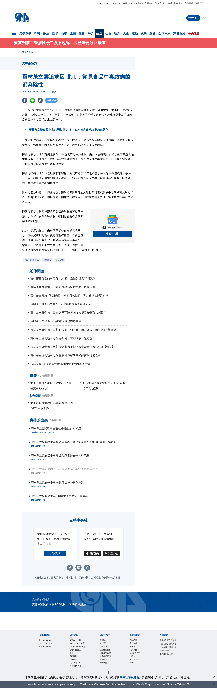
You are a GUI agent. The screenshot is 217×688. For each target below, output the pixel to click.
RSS (132, 668)
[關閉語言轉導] (214, 684)
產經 (73, 33)
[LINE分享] (32, 100)
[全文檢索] (203, 18)
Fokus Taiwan (136, 3)
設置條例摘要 (107, 652)
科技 (90, 33)
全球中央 (164, 33)
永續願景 (199, 3)
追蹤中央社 (112, 233)
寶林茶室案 (39, 420)
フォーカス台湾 (119, 3)
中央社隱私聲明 (129, 677)
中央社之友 (136, 664)
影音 (152, 33)
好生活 (169, 3)
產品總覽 (135, 640)
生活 (99, 33)
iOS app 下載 (78, 640)
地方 (117, 33)
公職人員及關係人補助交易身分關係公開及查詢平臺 (167, 654)
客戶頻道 (189, 3)
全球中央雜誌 (77, 660)
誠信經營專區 (107, 660)
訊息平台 (135, 652)
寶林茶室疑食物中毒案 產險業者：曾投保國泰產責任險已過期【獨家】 (73, 442)
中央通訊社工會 (167, 666)
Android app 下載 (77, 646)
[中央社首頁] (22, 17)
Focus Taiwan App (78, 654)
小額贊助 (55, 553)
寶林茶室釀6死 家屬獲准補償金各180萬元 (56, 428)
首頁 (24, 52)
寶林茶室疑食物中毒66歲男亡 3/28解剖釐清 (57, 482)
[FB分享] (24, 100)
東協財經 (179, 33)
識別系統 (105, 644)
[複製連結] (40, 100)
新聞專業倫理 (107, 656)
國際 (55, 33)
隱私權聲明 (106, 664)
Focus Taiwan (103, 3)
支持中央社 (193, 18)
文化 (126, 33)
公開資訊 (105, 648)
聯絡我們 (105, 668)
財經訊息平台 (137, 656)
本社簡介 (105, 640)
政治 (46, 33)
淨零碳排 (149, 3)
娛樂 (144, 33)
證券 (82, 33)
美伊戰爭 (25, 33)
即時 (37, 33)
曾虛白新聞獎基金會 (167, 642)
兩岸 (64, 33)
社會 (108, 33)
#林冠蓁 (60, 260)
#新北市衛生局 (32, 260)
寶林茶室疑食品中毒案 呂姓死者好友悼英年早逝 (60, 455)
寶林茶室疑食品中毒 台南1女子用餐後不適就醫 (59, 496)
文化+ (73, 664)
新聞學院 (75, 672)
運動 (135, 33)
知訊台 (134, 660)
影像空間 (178, 3)
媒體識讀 (159, 3)
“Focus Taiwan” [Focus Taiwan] (177, 684)
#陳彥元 (48, 260)
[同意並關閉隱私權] (214, 677)
